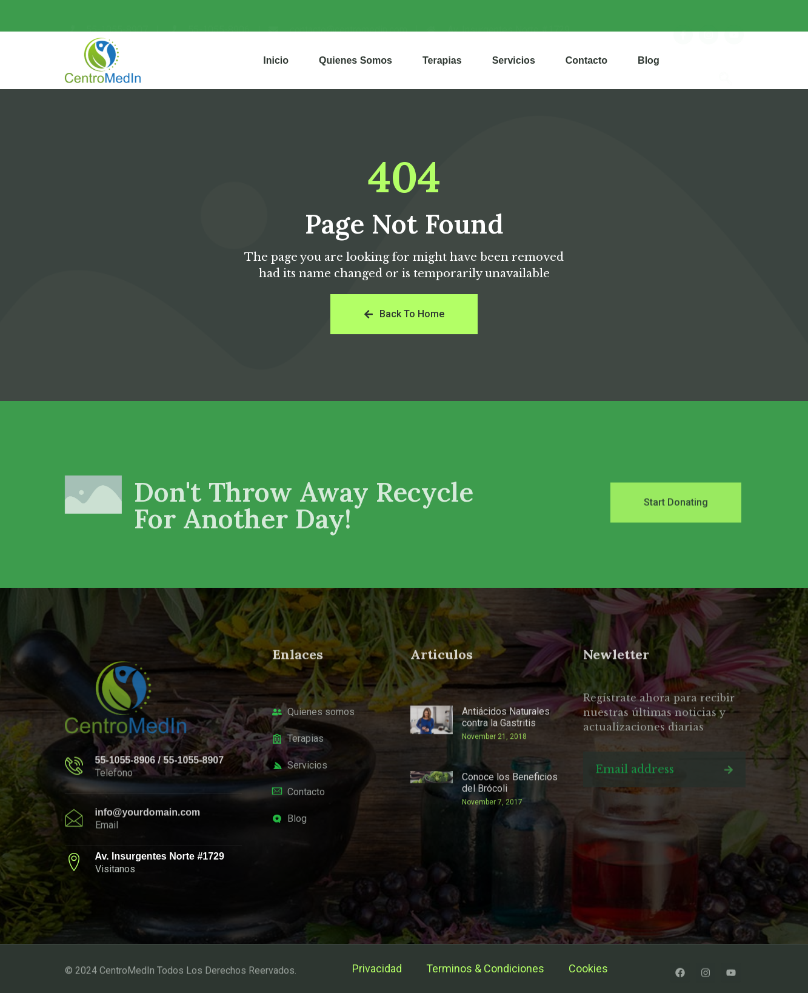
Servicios (513, 60)
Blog (648, 60)
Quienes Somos (355, 60)
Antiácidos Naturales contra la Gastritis (506, 779)
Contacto (586, 60)
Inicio (276, 60)
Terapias (442, 60)
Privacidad (377, 968)
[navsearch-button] (725, 60)
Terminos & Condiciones (485, 968)
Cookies (588, 968)
